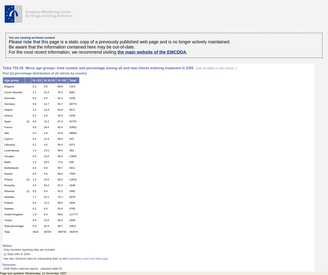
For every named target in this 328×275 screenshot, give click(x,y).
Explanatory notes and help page (87, 258)
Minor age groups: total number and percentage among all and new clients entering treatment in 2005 (131, 68)
